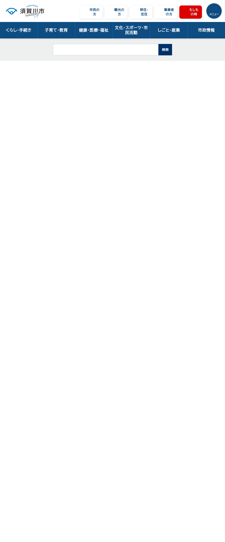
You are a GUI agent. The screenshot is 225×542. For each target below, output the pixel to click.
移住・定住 (144, 12)
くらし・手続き (19, 30)
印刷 (177, 106)
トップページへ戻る (208, 353)
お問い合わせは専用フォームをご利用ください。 (99, 339)
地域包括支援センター (25, 137)
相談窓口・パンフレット (105, 67)
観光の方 (119, 12)
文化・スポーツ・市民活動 (131, 30)
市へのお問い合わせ (49, 486)
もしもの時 (194, 12)
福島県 (79, 277)
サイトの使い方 (45, 497)
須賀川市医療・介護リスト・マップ (25, 158)
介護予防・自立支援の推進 (25, 125)
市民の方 (94, 12)
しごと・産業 (169, 30)
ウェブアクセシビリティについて (59, 502)
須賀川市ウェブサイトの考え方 (57, 491)
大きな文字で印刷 (205, 106)
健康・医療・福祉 (93, 30)
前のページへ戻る (173, 353)
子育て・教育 (56, 30)
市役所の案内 (53, 466)
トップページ (30, 67)
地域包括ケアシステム (25, 146)
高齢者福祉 (77, 67)
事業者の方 (169, 12)
